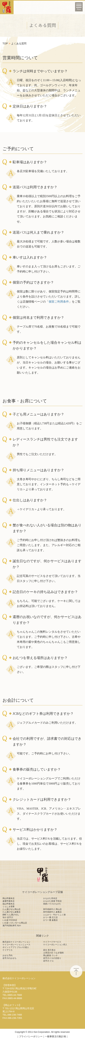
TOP (5, 43)
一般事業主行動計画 (55, 1036)
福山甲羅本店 (8, 904)
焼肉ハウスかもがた (52, 904)
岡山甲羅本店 (8, 898)
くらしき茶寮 (8, 906)
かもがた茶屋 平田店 (52, 901)
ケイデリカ (7, 950)
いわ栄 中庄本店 (10, 920)
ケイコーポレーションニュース (16, 944)
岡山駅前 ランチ (50, 955)
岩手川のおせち (9, 958)
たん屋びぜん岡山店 (11, 909)
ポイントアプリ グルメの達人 (16, 947)
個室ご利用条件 (59, 301)
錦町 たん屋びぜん (11, 915)
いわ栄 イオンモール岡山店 (15, 923)
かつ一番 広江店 (50, 917)
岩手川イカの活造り (52, 958)
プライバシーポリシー (30, 1036)
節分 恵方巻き (49, 950)
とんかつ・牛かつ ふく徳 (54, 915)
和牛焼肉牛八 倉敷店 (52, 912)
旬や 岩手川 (8, 917)
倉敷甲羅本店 (8, 901)
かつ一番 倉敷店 (50, 920)
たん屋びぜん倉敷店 (11, 912)
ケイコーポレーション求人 (55, 944)
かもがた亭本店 (50, 898)
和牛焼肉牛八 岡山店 (52, 909)
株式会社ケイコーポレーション (16, 942)
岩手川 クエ (48, 961)
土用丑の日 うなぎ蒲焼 (53, 953)
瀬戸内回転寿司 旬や (12, 925)
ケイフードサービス (52, 942)
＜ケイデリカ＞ (27, 509)
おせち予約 (7, 955)
